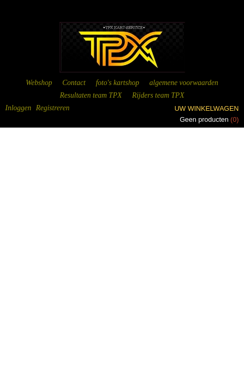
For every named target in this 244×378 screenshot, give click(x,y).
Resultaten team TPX (90, 95)
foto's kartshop (117, 83)
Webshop (39, 83)
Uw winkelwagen (206, 108)
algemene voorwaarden (183, 83)
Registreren (52, 108)
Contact (73, 83)
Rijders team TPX (158, 95)
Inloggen (18, 108)
